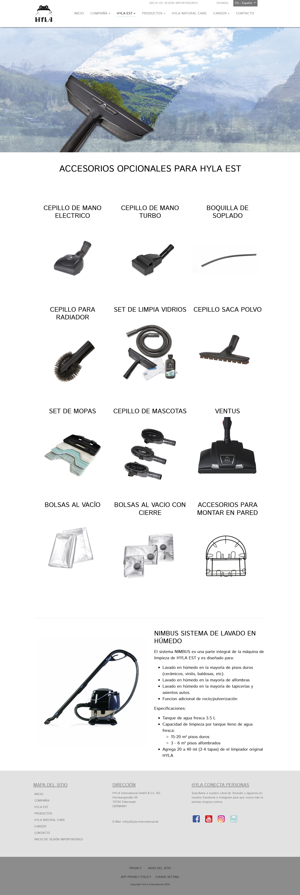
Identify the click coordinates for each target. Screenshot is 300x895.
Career (40, 826)
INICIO (38, 794)
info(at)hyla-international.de (140, 822)
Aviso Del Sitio (159, 868)
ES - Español (244, 3)
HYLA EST (41, 807)
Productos (43, 814)
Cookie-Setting (167, 877)
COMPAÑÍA (41, 801)
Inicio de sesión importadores (173, 3)
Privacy (135, 868)
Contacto (42, 833)
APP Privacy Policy (136, 877)
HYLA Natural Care (49, 820)
